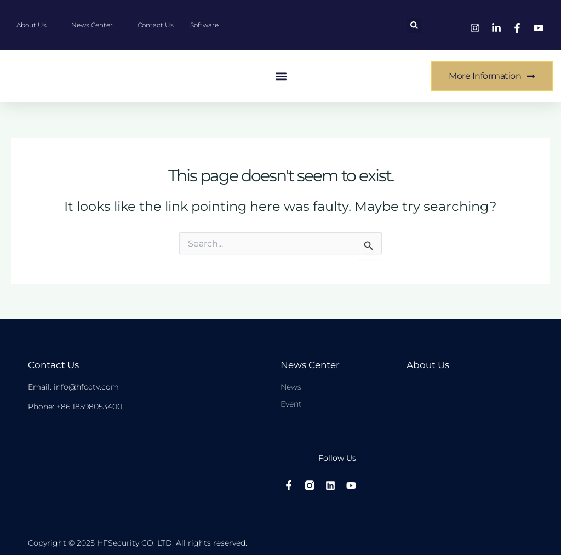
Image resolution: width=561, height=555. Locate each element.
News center (308, 364)
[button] (414, 25)
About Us (427, 364)
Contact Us (52, 364)
